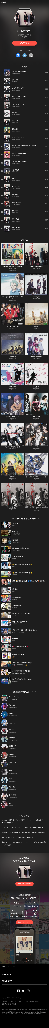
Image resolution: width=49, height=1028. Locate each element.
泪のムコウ (12, 477)
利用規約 (4, 1001)
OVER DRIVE (12, 387)
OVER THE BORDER (36, 357)
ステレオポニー (12, 966)
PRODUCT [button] (6, 974)
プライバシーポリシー (16, 1001)
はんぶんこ (36, 387)
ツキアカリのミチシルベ (12, 417)
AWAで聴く (24, 43)
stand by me (36, 297)
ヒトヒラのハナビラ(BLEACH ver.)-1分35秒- (36, 507)
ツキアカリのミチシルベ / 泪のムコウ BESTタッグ (12, 267)
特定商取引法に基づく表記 (9, 1004)
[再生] (7, 72)
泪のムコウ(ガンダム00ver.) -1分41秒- (36, 477)
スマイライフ (36, 417)
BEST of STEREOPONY (36, 267)
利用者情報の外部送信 (33, 1001)
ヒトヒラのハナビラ (12, 507)
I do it (36, 447)
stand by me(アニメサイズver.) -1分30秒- (12, 297)
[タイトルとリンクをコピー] (31, 55)
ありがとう (36, 327)
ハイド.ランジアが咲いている (12, 447)
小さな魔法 (12, 357)
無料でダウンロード (24, 922)
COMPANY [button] (7, 981)
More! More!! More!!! (12, 327)
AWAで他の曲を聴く (24, 884)
